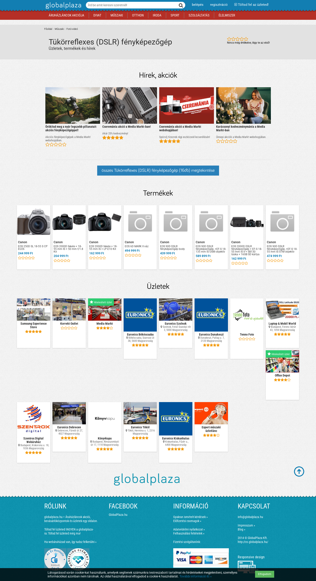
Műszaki (59, 29)
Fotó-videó (72, 29)
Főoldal (48, 29)
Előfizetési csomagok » (187, 521)
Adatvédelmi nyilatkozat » (189, 529)
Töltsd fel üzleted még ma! (64, 533)
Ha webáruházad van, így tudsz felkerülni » (70, 542)
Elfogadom (264, 574)
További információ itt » (195, 576)
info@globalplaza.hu (250, 517)
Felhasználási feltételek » (188, 533)
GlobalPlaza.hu (118, 514)
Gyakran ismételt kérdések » (190, 517)
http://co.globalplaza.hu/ (253, 542)
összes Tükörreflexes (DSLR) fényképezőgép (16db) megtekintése (158, 170)
